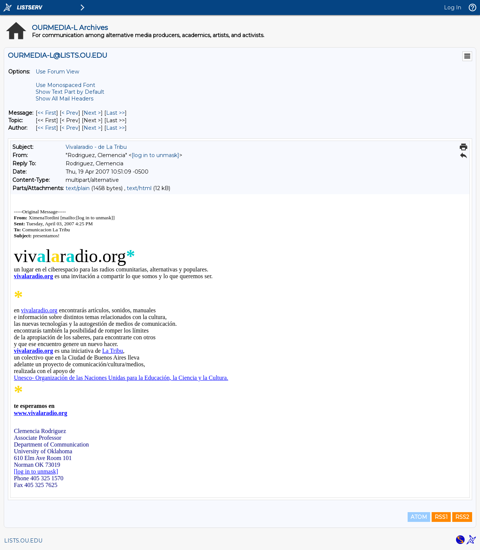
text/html (139, 188)
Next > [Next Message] (92, 112)
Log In (452, 7)
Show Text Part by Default (70, 91)
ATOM (419, 517)
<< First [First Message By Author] (47, 127)
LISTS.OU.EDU (23, 540)
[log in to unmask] (155, 155)
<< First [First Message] (47, 112)
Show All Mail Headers (64, 98)
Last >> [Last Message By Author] (115, 127)
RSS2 (462, 517)
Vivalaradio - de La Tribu (96, 147)
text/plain (78, 188)
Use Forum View (57, 71)
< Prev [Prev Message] (70, 112)
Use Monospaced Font (65, 85)
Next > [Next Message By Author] (92, 127)
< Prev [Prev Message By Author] (70, 127)
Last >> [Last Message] (115, 112)
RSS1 (441, 517)
